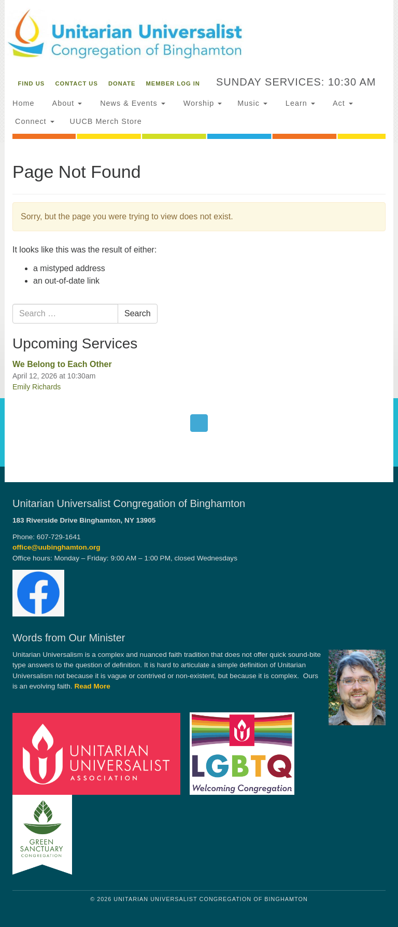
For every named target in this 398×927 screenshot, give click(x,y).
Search (137, 313)
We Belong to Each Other (62, 364)
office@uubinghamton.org (56, 547)
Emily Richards (36, 387)
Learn (299, 103)
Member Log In (173, 83)
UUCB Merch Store (106, 121)
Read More (92, 686)
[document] (199, 304)
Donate (121, 83)
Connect (33, 121)
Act (342, 103)
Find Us (31, 83)
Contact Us (76, 83)
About (66, 103)
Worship (201, 103)
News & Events (131, 103)
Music (252, 103)
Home (23, 103)
